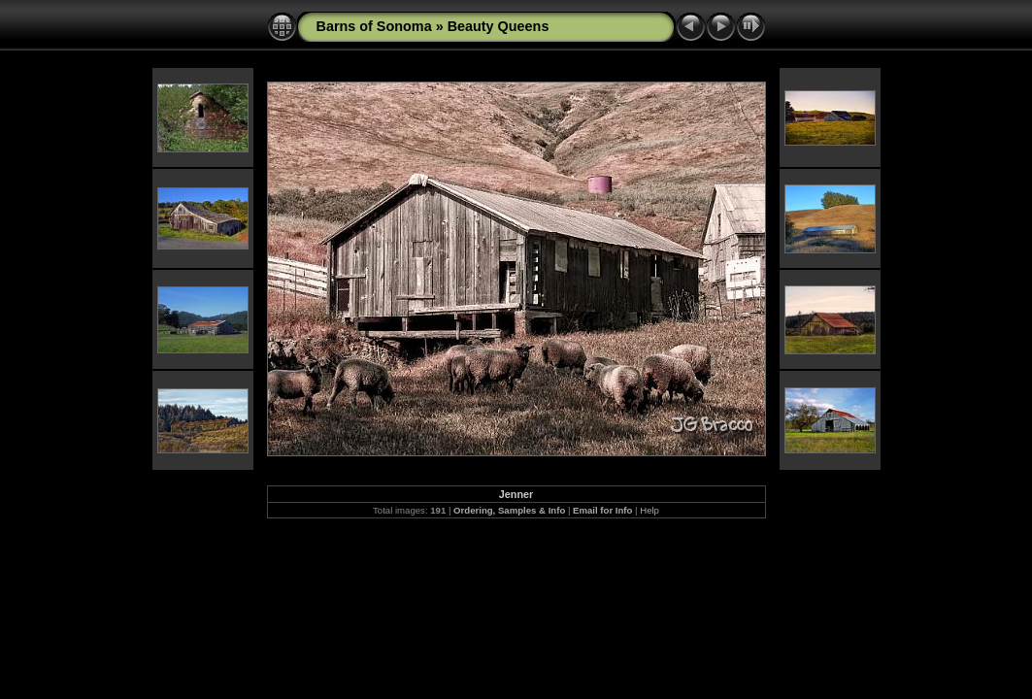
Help (649, 510)
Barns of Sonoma (374, 26)
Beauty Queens (498, 26)
